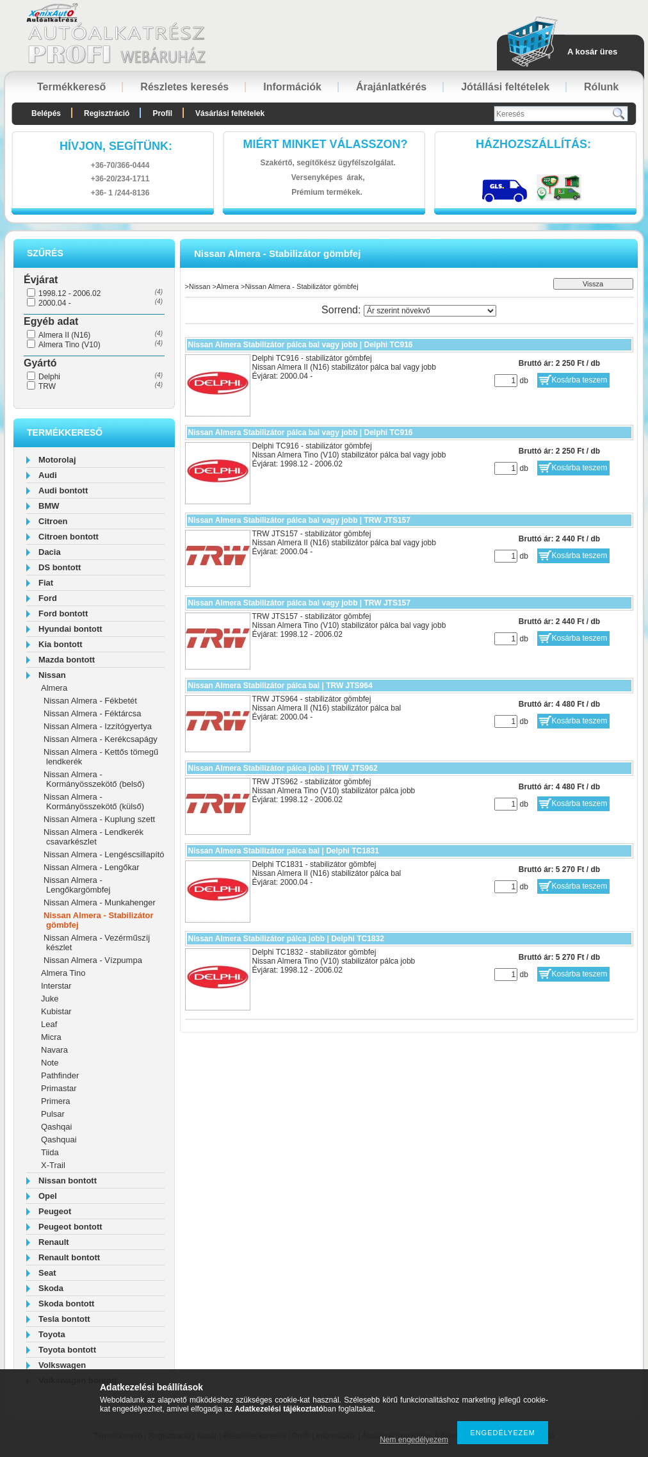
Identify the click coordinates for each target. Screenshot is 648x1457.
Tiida (50, 1152)
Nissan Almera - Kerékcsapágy (101, 739)
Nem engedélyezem (414, 1439)
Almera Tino (63, 973)
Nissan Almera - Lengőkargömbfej (77, 884)
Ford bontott (63, 613)
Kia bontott (60, 644)
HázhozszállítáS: (533, 144)
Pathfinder (60, 1075)
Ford (47, 598)
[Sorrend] (430, 311)
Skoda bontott (66, 1303)
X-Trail (53, 1165)
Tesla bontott (64, 1319)
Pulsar (53, 1114)
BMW (49, 506)
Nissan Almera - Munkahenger (100, 902)
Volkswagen (62, 1365)
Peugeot (54, 1211)
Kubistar (56, 1011)
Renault (53, 1242)
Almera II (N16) (64, 335)
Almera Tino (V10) (69, 344)
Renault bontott (69, 1257)
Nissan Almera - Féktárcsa (92, 713)
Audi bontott (63, 490)
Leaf (49, 1024)
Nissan (52, 675)
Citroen (53, 521)
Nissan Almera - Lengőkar (92, 867)
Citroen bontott (68, 536)
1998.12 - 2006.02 (69, 293)
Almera (54, 688)
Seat (47, 1273)
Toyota (51, 1334)
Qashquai (59, 1139)
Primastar (59, 1088)
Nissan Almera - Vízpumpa (93, 960)
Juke (49, 998)
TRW (47, 386)
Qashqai (56, 1127)
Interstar (56, 986)
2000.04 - (54, 303)
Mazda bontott (66, 659)
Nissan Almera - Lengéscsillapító (104, 854)
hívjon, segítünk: (116, 146)
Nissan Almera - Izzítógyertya (98, 726)
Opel (47, 1196)
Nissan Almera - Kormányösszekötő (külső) (94, 801)
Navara (54, 1050)
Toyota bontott (67, 1349)
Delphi (49, 376)
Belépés (46, 113)
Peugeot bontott (70, 1226)
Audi (47, 475)
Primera (55, 1101)
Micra (51, 1037)
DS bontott (59, 567)
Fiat (45, 583)
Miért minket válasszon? (325, 144)
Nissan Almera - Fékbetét (90, 700)
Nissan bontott (67, 1180)
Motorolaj (57, 460)
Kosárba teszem (580, 379)
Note (49, 1062)
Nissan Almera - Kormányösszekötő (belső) (94, 779)
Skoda (50, 1288)
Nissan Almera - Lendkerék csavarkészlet (93, 836)
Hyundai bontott (70, 629)
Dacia (49, 552)
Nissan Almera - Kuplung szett (99, 819)
